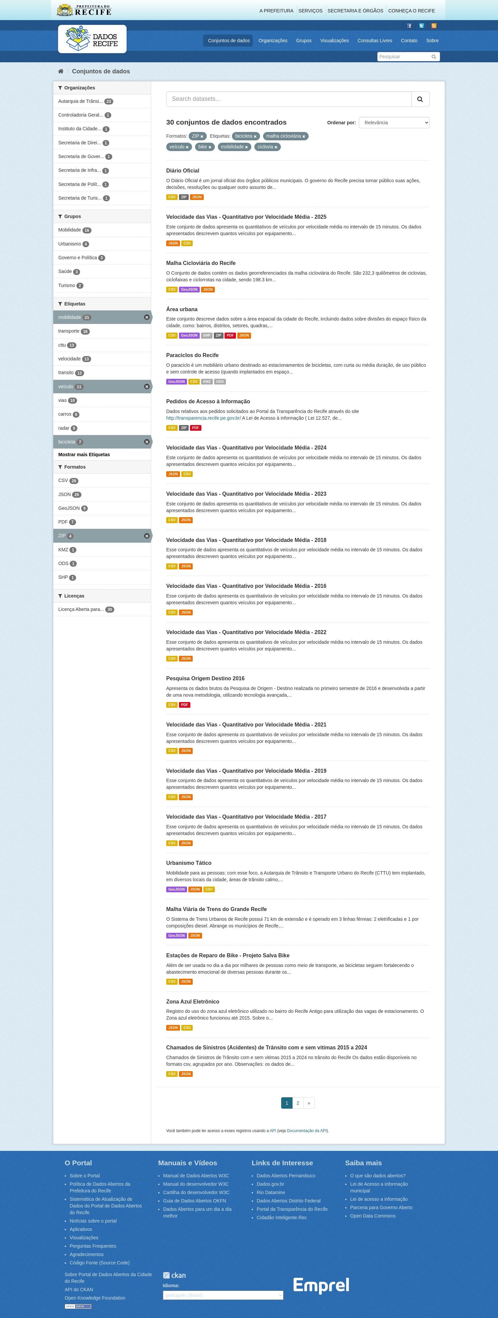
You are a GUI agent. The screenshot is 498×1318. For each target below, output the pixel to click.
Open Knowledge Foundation (95, 1298)
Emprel (321, 1286)
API (273, 1130)
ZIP (183, 197)
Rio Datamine (271, 1192)
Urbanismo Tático (188, 863)
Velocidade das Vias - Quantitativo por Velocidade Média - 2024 (246, 447)
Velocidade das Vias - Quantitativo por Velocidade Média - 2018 (246, 540)
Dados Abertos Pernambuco (286, 1175)
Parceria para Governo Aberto (381, 1207)
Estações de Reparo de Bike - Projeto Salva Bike (228, 955)
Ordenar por (341, 122)
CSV (172, 197)
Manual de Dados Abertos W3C (196, 1175)
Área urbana (181, 309)
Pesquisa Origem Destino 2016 (205, 678)
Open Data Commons (372, 1216)
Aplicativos (81, 1229)
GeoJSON (189, 289)
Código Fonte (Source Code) (100, 1262)
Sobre (432, 40)
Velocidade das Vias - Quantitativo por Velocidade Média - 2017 (246, 817)
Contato (409, 40)
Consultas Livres (375, 40)
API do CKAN (79, 1289)
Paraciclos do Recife (192, 355)
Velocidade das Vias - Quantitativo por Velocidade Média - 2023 (246, 494)
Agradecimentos (87, 1254)
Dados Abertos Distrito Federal (289, 1200)
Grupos (304, 40)
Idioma (170, 1285)
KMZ (207, 381)
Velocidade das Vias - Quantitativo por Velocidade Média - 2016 (246, 586)
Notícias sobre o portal (93, 1221)
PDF (230, 335)
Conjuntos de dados (229, 40)
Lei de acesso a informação (379, 1199)
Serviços (311, 10)
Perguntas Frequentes (93, 1246)
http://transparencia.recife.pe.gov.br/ (203, 418)
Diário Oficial (182, 171)
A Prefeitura (277, 10)
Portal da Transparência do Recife (292, 1209)
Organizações (272, 40)
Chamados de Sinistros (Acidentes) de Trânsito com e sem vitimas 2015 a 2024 (266, 1047)
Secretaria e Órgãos (355, 10)
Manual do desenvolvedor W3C (196, 1184)
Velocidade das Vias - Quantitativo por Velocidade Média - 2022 (246, 632)
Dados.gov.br (270, 1184)
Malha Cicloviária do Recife (201, 263)
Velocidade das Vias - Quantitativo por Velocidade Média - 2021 (246, 724)
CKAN (174, 1275)
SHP (206, 335)
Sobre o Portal (85, 1175)
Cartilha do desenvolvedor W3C (196, 1192)
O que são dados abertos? (378, 1175)
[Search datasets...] (289, 99)
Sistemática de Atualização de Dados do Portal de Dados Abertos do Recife (106, 1205)
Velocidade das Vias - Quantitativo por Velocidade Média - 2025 (246, 217)
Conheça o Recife (411, 10)
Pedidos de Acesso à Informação (208, 401)
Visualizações (334, 40)
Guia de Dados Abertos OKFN (194, 1200)
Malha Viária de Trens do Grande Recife (216, 909)
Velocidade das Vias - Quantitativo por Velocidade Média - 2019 (246, 771)
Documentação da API (306, 1130)
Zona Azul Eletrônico (193, 1001)
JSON (197, 197)
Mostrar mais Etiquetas (84, 454)
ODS (220, 381)
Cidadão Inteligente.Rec (282, 1217)
